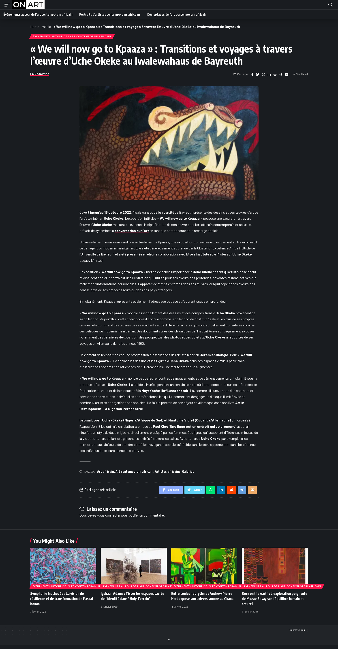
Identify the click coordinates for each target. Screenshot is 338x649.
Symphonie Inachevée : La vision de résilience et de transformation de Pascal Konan (63, 600)
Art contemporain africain (134, 473)
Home (34, 26)
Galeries (188, 473)
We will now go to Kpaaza (180, 219)
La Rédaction (39, 75)
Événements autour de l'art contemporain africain (75, 37)
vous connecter (108, 517)
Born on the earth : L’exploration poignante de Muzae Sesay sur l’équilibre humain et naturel (274, 600)
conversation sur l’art (132, 231)
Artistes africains (167, 473)
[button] (8, 4)
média (46, 26)
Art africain (105, 473)
